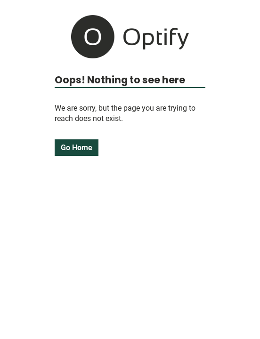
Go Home (76, 147)
